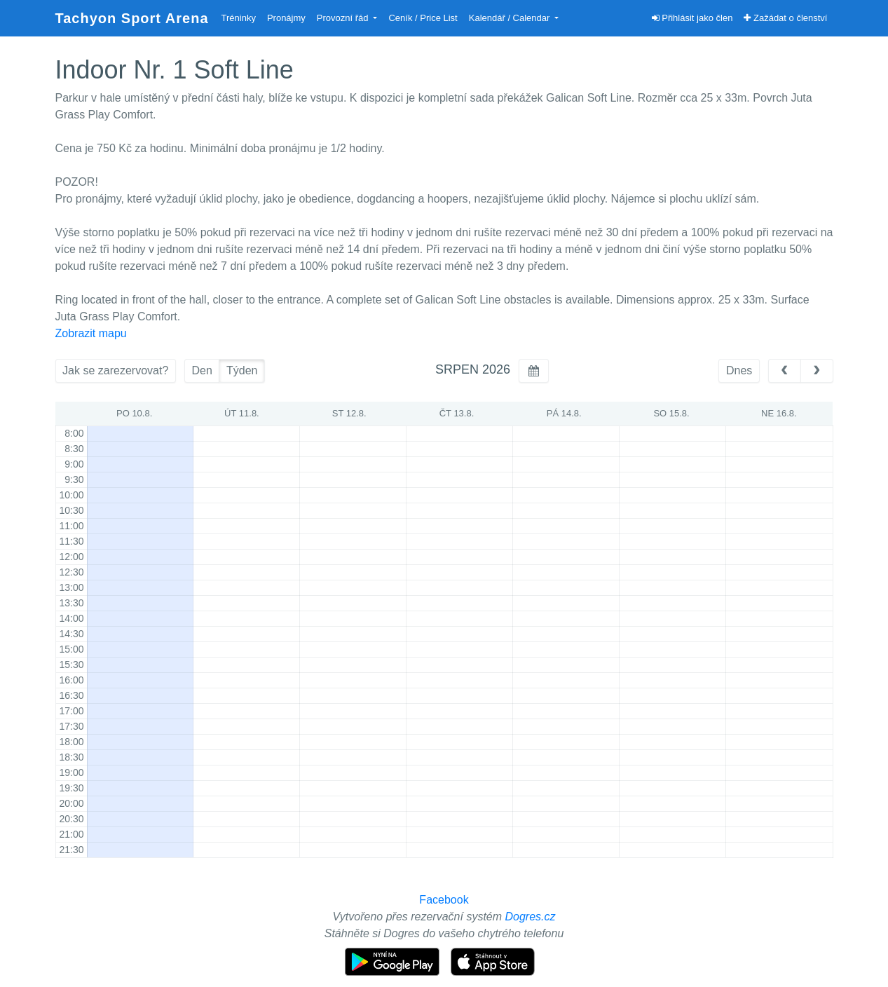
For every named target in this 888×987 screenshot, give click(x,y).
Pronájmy (286, 18)
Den (201, 370)
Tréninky (238, 18)
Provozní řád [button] (344, 18)
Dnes (739, 370)
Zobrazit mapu (91, 333)
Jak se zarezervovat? (115, 370)
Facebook (443, 900)
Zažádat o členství (785, 18)
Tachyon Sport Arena (132, 18)
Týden (241, 370)
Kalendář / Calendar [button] (510, 18)
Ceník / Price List (422, 18)
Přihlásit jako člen (692, 18)
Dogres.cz (530, 917)
